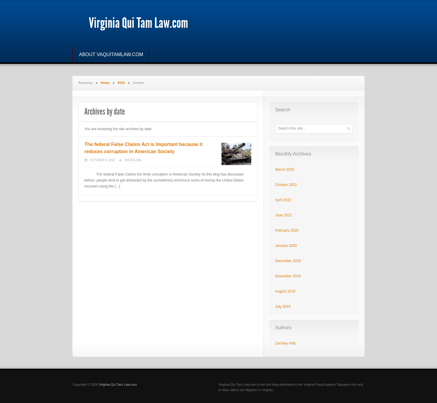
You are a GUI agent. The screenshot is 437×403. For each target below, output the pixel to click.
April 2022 (283, 200)
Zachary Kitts (285, 343)
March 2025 (284, 169)
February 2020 (286, 230)
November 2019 (287, 276)
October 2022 (286, 185)
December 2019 (287, 261)
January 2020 (286, 246)
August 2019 (285, 291)
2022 (121, 82)
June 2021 (283, 215)
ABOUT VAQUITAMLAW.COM (111, 54)
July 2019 (282, 306)
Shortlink (132, 160)
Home (105, 82)
